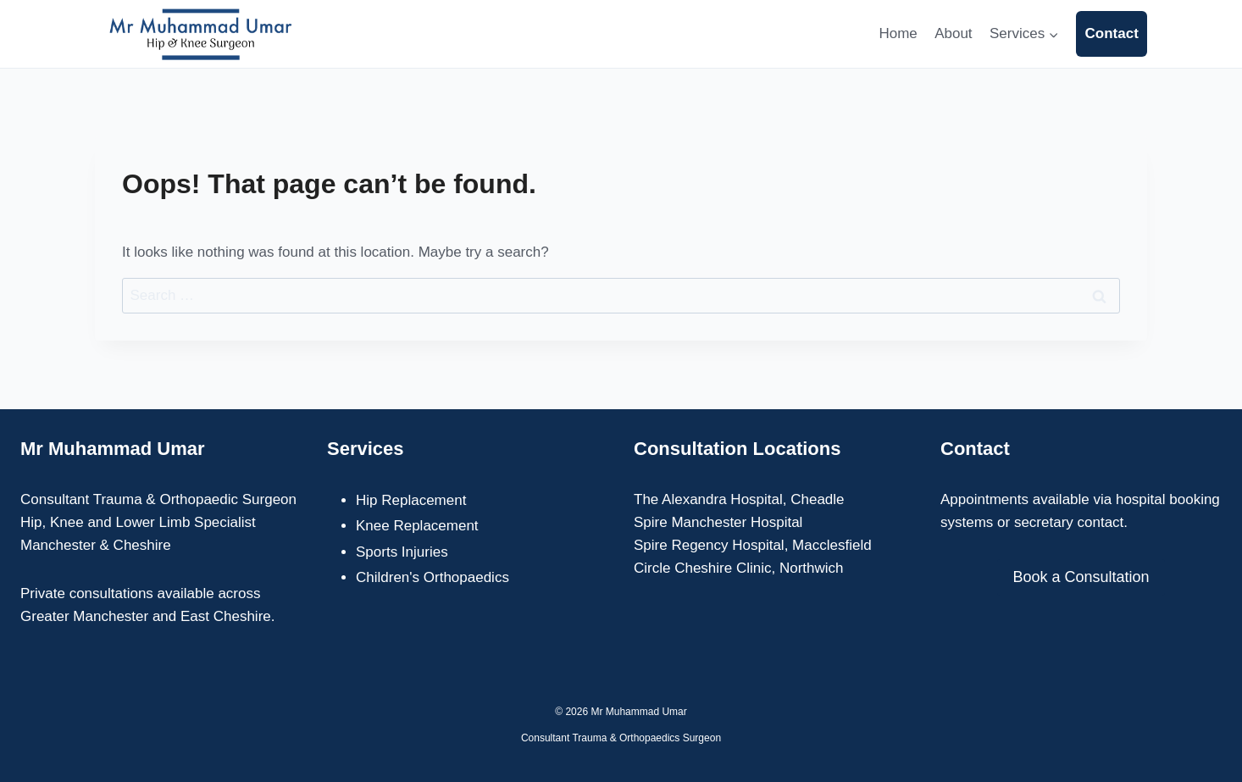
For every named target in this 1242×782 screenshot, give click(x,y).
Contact (1112, 33)
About (953, 33)
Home (898, 33)
